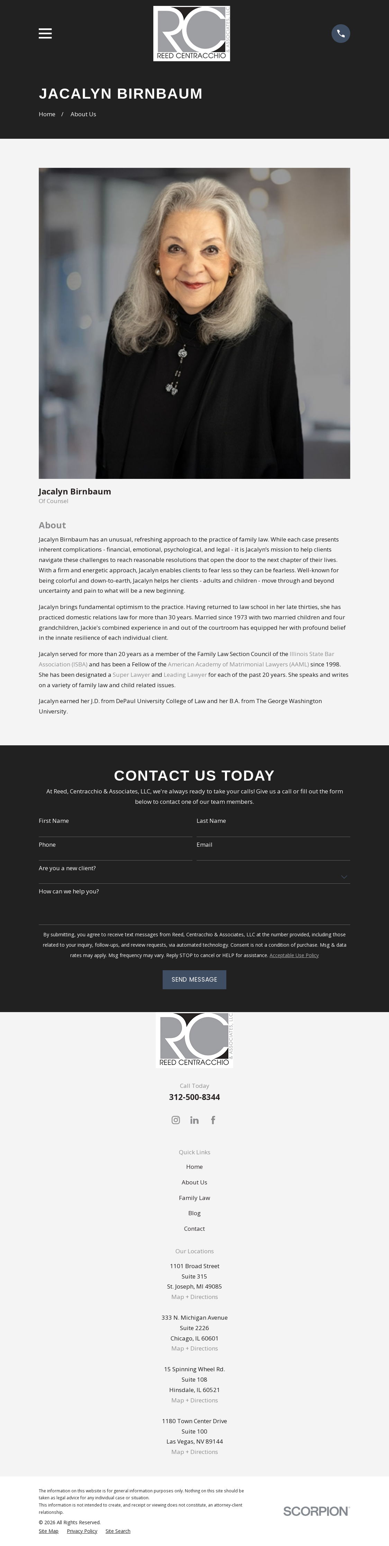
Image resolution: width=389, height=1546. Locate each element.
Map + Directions (194, 1297)
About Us (194, 1182)
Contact (194, 1229)
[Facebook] (213, 1120)
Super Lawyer (131, 675)
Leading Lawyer (185, 675)
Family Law (194, 1198)
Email (204, 844)
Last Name (211, 820)
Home (194, 1167)
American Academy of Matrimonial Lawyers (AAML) (238, 664)
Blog (194, 1213)
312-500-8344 (194, 1097)
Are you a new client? (67, 868)
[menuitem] (48, 1531)
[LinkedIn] (194, 1120)
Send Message (194, 979)
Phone (47, 844)
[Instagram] (176, 1120)
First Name (54, 820)
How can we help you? (69, 891)
